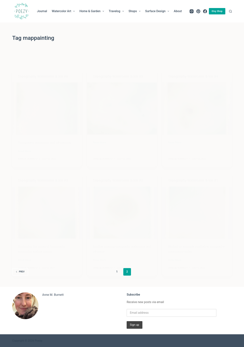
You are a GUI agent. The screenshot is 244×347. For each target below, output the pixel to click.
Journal (42, 11)
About (178, 11)
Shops (135, 11)
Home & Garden (92, 11)
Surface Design (158, 11)
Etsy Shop (217, 11)
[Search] (230, 11)
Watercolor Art (64, 11)
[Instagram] (192, 11)
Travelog (117, 11)
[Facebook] (205, 11)
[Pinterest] (198, 11)
